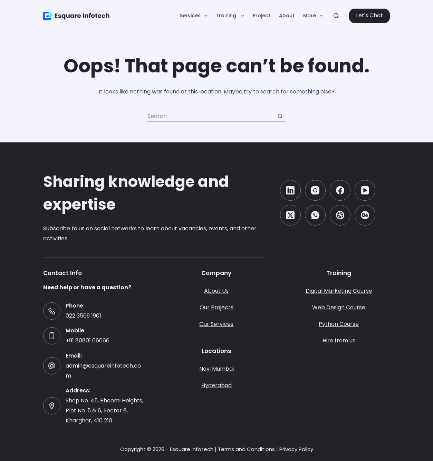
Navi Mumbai (216, 369)
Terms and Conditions (246, 449)
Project (261, 15)
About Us (216, 291)
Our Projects (216, 307)
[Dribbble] (340, 215)
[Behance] (365, 215)
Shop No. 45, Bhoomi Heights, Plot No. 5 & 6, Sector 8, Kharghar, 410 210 (104, 410)
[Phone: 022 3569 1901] (51, 311)
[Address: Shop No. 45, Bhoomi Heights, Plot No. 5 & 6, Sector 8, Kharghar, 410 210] (51, 405)
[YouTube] (365, 190)
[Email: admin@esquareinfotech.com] (51, 365)
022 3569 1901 (83, 316)
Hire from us (339, 340)
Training (231, 16)
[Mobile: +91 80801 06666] (51, 335)
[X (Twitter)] (290, 215)
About (287, 15)
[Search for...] (211, 116)
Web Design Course (338, 307)
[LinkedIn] (290, 190)
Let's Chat (369, 15)
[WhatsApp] (315, 215)
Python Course (339, 324)
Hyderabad (216, 385)
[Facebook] (340, 190)
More (314, 16)
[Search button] (280, 116)
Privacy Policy (296, 449)
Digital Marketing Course (339, 291)
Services (195, 16)
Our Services (216, 324)
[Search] (336, 15)
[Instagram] (315, 190)
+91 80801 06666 (87, 340)
